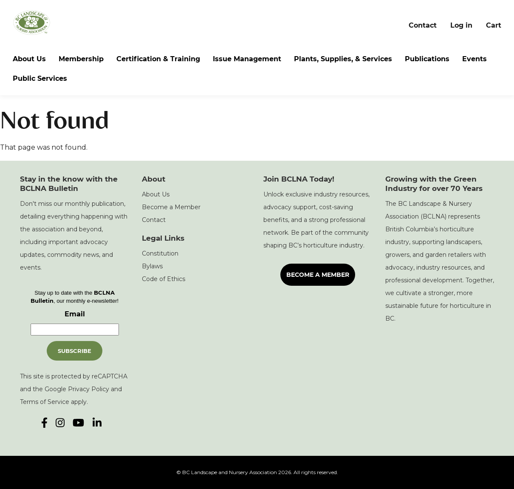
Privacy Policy (88, 389)
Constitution (160, 253)
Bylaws (152, 266)
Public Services (40, 78)
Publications (427, 59)
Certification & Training (158, 59)
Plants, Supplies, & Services (343, 59)
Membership (81, 59)
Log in (461, 25)
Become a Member (171, 207)
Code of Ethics (163, 279)
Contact (423, 25)
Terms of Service (44, 402)
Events (474, 59)
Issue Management (247, 59)
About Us (29, 59)
